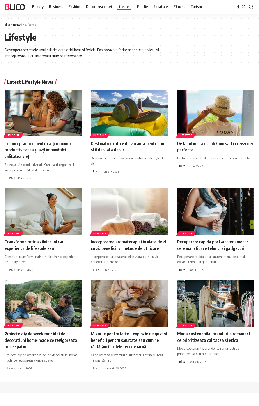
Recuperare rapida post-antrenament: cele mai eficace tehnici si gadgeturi (208, 247)
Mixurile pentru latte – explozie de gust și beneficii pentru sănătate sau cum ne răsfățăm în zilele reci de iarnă (129, 349)
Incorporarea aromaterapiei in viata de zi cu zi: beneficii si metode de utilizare (128, 247)
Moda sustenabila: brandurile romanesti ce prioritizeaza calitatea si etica (214, 346)
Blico (15, 6)
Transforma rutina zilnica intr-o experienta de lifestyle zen (38, 244)
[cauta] (251, 7)
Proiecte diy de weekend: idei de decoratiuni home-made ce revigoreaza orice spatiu (39, 346)
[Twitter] (244, 7)
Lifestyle (13, 135)
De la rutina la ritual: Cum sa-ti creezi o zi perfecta (209, 146)
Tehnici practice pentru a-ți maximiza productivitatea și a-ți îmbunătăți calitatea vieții (38, 149)
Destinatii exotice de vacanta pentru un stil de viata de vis (129, 146)
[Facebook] (238, 7)
